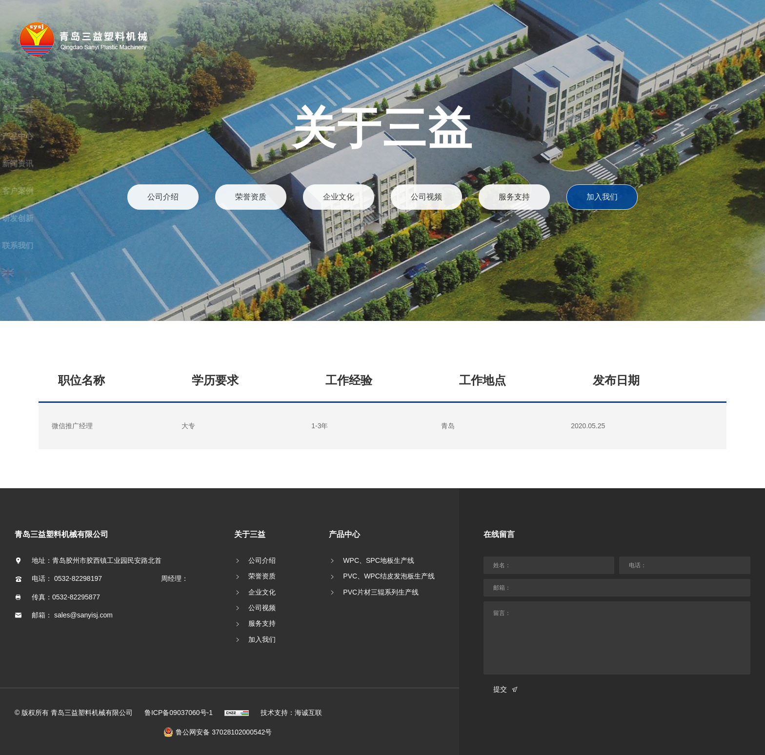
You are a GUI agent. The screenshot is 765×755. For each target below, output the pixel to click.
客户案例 (46, 191)
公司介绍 (163, 197)
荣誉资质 (251, 197)
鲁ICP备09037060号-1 (178, 701)
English (57, 273)
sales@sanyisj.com (83, 603)
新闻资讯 (46, 163)
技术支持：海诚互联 (291, 701)
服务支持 (513, 197)
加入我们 (601, 197)
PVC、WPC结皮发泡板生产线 (388, 565)
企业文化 (338, 197)
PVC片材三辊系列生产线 (381, 580)
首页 (38, 82)
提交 (500, 678)
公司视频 (426, 197)
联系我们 (46, 245)
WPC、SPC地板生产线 (378, 549)
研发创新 (46, 218)
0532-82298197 (78, 567)
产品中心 (46, 136)
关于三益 (46, 109)
